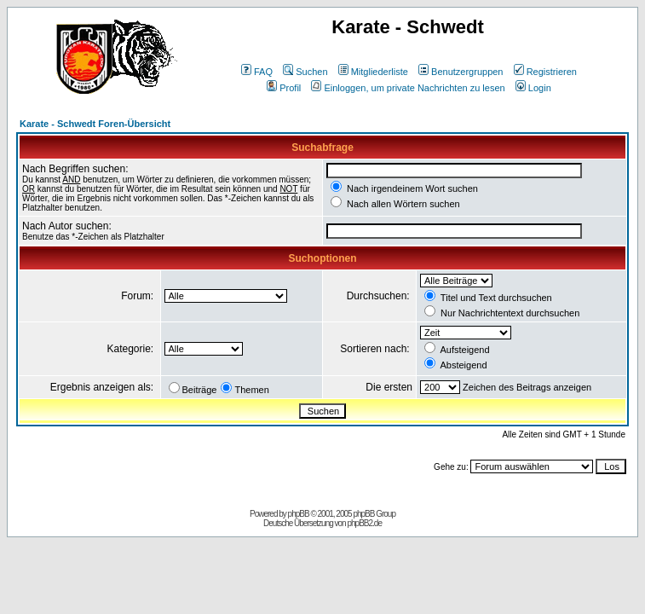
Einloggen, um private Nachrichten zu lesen (407, 88)
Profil (284, 88)
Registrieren (545, 72)
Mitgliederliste (373, 72)
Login (533, 88)
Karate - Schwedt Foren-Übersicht (95, 124)
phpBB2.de (364, 523)
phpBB (298, 513)
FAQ (257, 72)
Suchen (305, 72)
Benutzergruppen (460, 72)
